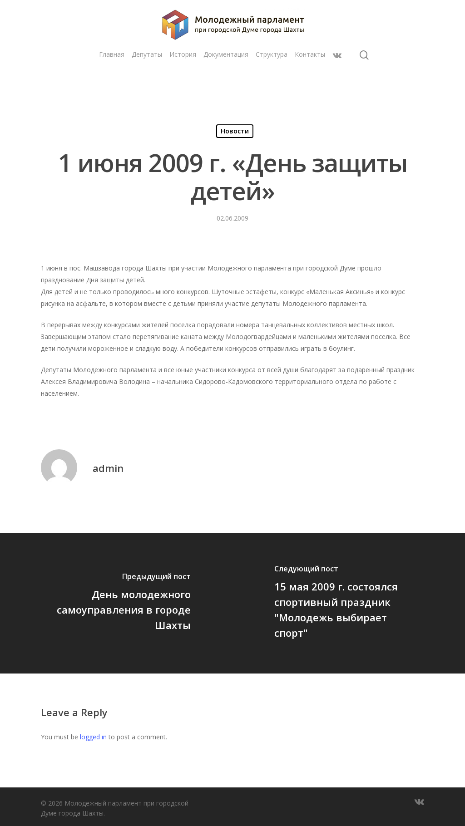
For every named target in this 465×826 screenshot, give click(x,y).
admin (108, 468)
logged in (93, 737)
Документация (225, 76)
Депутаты (147, 76)
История (182, 76)
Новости (235, 131)
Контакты (310, 76)
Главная (111, 76)
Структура (271, 76)
